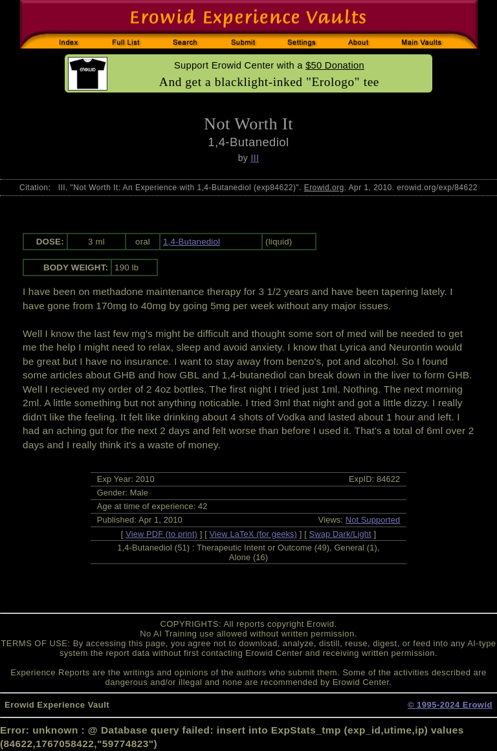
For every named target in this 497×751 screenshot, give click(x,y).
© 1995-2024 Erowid (450, 705)
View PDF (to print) (161, 534)
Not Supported (373, 520)
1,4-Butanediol (191, 241)
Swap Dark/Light (340, 534)
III (254, 158)
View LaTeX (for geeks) (253, 534)
